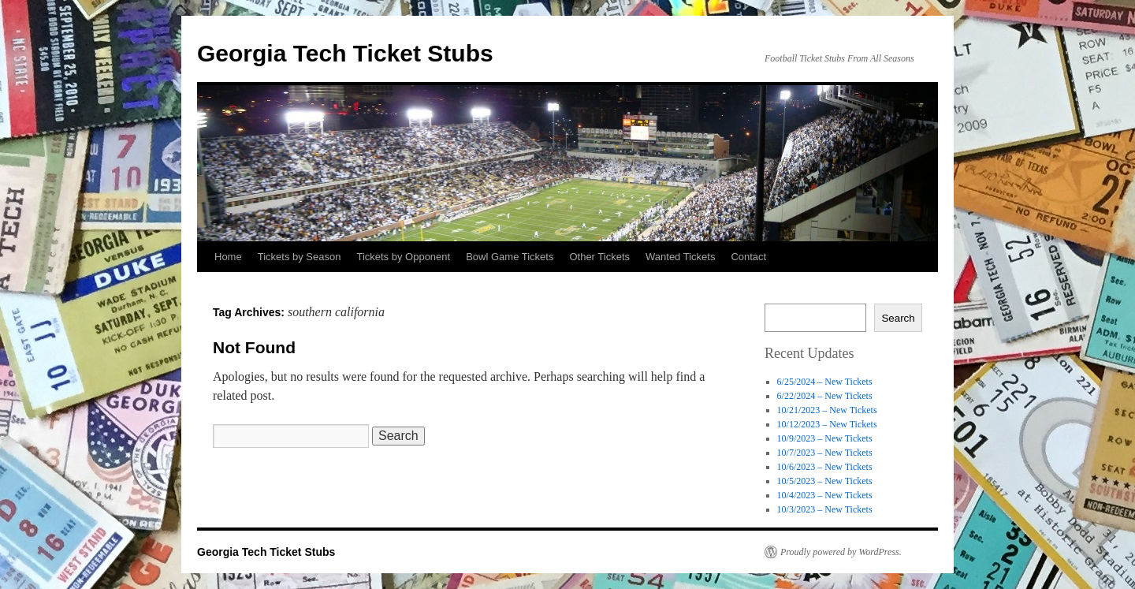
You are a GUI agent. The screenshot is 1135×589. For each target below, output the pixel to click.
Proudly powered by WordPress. (841, 551)
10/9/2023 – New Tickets (825, 438)
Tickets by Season (299, 257)
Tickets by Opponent (403, 257)
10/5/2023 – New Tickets (825, 480)
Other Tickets (599, 257)
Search (897, 318)
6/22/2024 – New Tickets (825, 395)
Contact (748, 257)
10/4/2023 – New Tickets (825, 495)
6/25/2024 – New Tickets (825, 381)
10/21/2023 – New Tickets (827, 410)
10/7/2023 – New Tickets (825, 452)
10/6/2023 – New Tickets (825, 466)
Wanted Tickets (680, 257)
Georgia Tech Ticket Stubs (345, 53)
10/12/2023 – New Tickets (827, 424)
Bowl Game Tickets (509, 257)
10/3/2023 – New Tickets (825, 509)
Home (228, 257)
